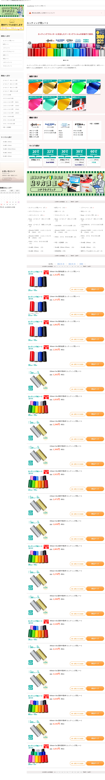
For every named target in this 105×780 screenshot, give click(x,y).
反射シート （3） (60, 211)
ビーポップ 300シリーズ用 (10, 87)
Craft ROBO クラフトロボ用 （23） (65, 225)
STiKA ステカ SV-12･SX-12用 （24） (90, 237)
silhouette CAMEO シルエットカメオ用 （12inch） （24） (66, 231)
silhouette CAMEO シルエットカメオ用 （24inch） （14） (40, 237)
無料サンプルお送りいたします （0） (92, 251)
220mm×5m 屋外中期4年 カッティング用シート (66, 446)
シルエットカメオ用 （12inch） (11, 105)
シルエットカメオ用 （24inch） (11, 113)
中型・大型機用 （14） (61, 242)
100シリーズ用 (33, 130)
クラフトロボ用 (7, 94)
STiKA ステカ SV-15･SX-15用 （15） (38, 242)
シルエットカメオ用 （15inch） (11, 109)
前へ (29, 43)
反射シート (6, 55)
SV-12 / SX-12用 (78, 133)
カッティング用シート (8, 40)
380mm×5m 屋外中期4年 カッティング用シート (66, 596)
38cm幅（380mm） (7, 152)
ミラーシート (6, 48)
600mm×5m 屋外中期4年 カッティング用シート (66, 670)
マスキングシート (7, 66)
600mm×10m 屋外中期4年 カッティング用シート (66, 695)
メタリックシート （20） (36, 215)
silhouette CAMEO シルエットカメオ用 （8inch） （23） (40, 231)
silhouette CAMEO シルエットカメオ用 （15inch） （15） (92, 231)
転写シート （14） (60, 207)
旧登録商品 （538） (60, 251)
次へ (102, 43)
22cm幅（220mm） (7, 145)
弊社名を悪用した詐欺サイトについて (43, 13)
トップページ (30, 5)
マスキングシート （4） (62, 215)
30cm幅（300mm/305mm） (9, 149)
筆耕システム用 (34, 137)
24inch (61, 137)
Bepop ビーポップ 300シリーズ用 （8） (91, 220)
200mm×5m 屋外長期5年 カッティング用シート (66, 745)
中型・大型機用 (7, 127)
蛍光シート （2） (86, 211)
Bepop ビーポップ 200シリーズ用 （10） (65, 220)
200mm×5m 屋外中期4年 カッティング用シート (66, 371)
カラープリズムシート (8, 51)
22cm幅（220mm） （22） (36, 247)
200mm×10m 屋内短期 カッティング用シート (65, 271)
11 (81, 266)
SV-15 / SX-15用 (78, 135)
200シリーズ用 (33, 133)
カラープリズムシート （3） (37, 211)
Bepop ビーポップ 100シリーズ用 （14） (39, 220)
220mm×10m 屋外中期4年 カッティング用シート (66, 471)
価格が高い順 (72, 264)
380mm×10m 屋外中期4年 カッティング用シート (66, 621)
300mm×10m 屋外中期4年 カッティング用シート (66, 546)
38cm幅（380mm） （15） (88, 247)
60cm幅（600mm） (7, 156)
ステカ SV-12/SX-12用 (9, 120)
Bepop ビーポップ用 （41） (90, 215)
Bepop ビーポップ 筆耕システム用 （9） (40, 225)
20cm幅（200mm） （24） (88, 242)
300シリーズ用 (33, 135)
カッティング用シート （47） (38, 207)
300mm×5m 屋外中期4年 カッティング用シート (66, 521)
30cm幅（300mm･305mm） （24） (65, 247)
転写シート (6, 44)
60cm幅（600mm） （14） (36, 251)
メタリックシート (7, 62)
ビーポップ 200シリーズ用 (10, 84)
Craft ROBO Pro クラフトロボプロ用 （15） (92, 225)
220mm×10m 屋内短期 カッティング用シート (65, 296)
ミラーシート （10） (87, 207)
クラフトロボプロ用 (8, 98)
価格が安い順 (60, 264)
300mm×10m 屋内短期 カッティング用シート (65, 321)
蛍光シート (6, 58)
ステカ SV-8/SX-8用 (8, 116)
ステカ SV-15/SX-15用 (9, 123)
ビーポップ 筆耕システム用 (10, 91)
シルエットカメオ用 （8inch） (11, 102)
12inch (61, 133)
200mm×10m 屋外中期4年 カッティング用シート (66, 396)
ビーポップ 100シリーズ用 (10, 80)
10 (78, 266)
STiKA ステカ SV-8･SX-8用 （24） (66, 237)
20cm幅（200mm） (7, 141)
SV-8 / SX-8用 (77, 130)
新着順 (81, 264)
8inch (60, 130)
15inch (61, 135)
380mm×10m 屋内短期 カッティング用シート (65, 346)
